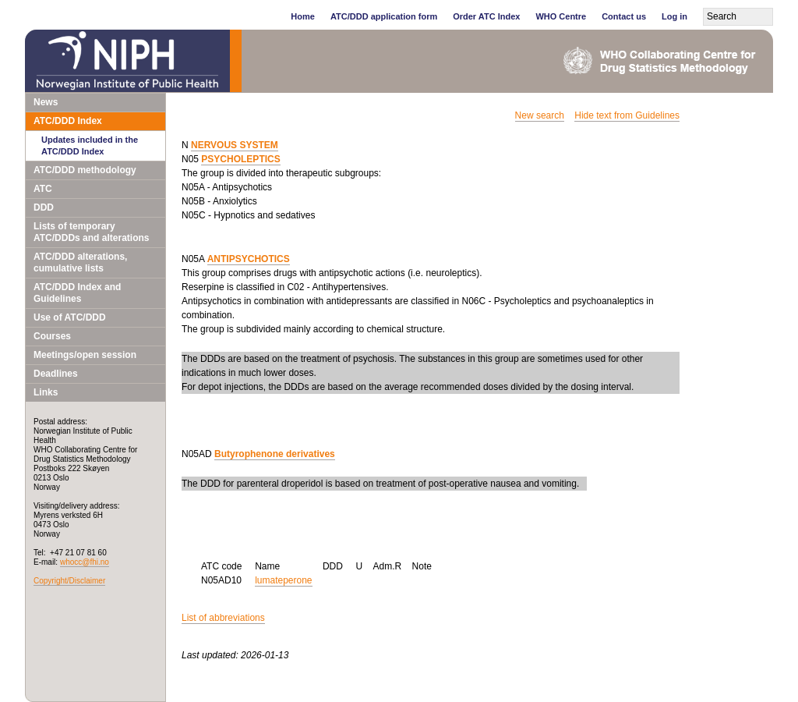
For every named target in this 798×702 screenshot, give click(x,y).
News (46, 102)
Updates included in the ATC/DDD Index (89, 145)
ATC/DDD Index (68, 120)
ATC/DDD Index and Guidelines (77, 293)
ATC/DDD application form (383, 16)
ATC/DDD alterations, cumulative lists (80, 262)
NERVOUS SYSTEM (234, 145)
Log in (674, 16)
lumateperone (283, 580)
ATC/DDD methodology (85, 170)
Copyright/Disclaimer (69, 580)
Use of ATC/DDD (70, 317)
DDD (44, 207)
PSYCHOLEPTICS (240, 159)
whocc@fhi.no (84, 562)
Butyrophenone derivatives (274, 453)
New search (539, 115)
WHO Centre (560, 16)
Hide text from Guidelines (627, 115)
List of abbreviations (223, 617)
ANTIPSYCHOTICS (248, 259)
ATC (43, 188)
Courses (52, 336)
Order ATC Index (486, 16)
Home (303, 16)
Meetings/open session (85, 354)
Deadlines (56, 373)
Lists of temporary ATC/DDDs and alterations (91, 232)
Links (46, 392)
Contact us (624, 16)
